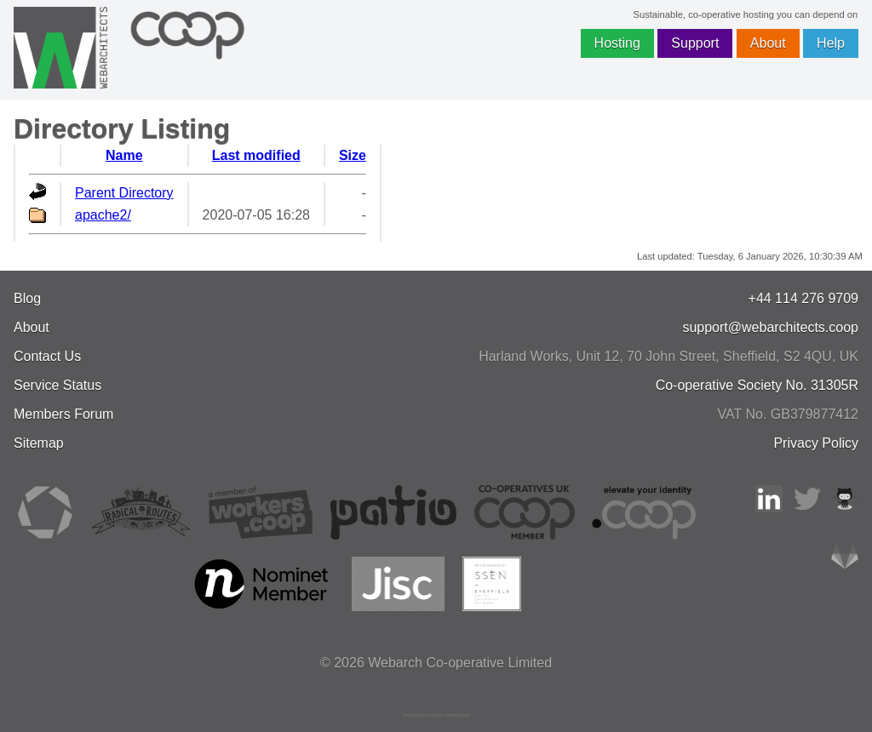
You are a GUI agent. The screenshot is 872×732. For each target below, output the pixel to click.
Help (831, 43)
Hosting (617, 43)
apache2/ (103, 215)
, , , (668, 356)
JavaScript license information (436, 715)
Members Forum (63, 414)
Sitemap (39, 443)
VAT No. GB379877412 (788, 414)
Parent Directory (124, 193)
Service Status (57, 385)
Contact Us (47, 356)
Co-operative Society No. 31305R (757, 385)
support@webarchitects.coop (770, 327)
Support (695, 43)
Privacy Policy (815, 443)
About (768, 43)
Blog (27, 298)
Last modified (256, 155)
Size (352, 155)
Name (124, 155)
